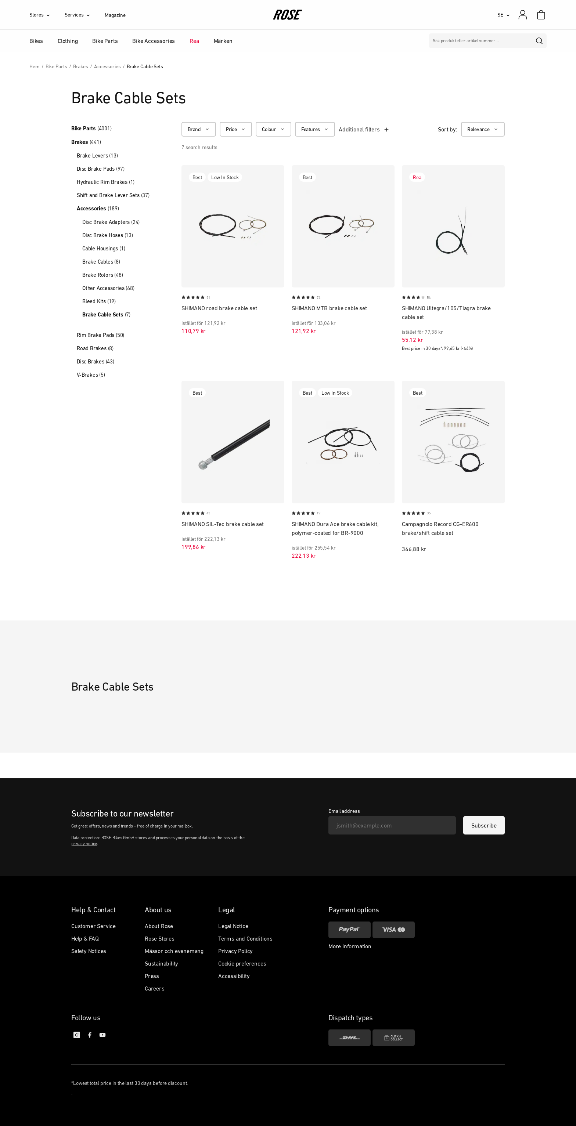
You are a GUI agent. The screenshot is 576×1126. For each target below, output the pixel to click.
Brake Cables (101, 261)
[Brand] (198, 129)
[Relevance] (483, 129)
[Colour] (273, 129)
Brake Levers (97, 155)
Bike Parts (91, 128)
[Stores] (47, 14)
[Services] (85, 14)
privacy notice (84, 843)
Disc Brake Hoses (107, 235)
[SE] (503, 14)
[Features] (315, 129)
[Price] (236, 129)
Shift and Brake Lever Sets (113, 195)
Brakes (86, 142)
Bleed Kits (99, 301)
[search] (540, 40)
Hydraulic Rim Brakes (105, 182)
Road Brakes (95, 348)
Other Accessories (108, 288)
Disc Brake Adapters (111, 222)
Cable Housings (103, 248)
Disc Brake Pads (101, 169)
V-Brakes (91, 375)
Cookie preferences (242, 963)
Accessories (98, 208)
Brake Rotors (102, 275)
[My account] (522, 14)
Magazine (115, 15)
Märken (223, 40)
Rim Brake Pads (100, 335)
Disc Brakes (95, 361)
